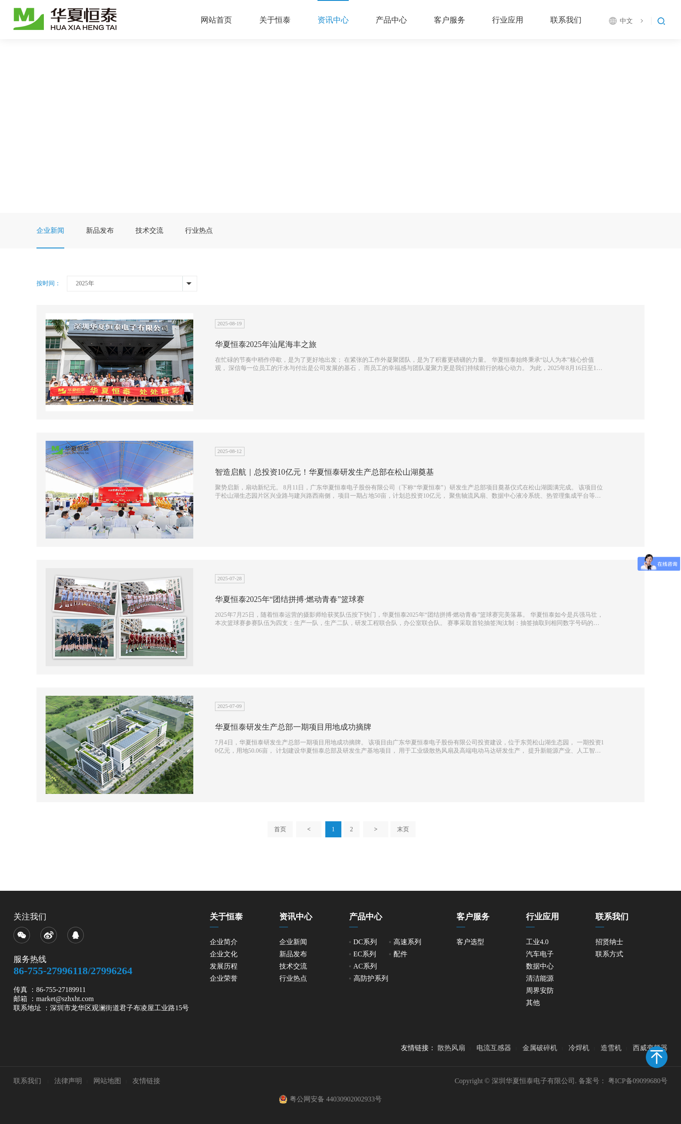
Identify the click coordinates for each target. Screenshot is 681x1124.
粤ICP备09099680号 (638, 1080)
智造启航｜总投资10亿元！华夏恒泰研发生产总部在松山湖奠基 (324, 472)
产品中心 (390, 20)
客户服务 (448, 20)
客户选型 (470, 941)
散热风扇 (451, 1047)
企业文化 (224, 954)
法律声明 (68, 1080)
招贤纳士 (609, 941)
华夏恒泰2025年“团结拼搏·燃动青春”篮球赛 (289, 599)
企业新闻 (50, 230)
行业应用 (507, 20)
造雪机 (611, 1047)
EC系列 (365, 954)
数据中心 (540, 966)
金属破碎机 (539, 1047)
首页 (280, 829)
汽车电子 (540, 954)
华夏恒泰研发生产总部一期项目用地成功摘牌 (293, 727)
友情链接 (146, 1080)
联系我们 (566, 20)
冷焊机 (579, 1047)
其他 (533, 1002)
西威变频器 (650, 1047)
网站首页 (215, 20)
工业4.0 (537, 941)
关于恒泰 (273, 20)
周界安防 (540, 990)
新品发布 (100, 230)
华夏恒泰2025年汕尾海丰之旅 (266, 344)
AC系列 (365, 966)
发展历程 (224, 966)
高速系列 (407, 941)
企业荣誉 (224, 978)
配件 (400, 954)
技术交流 (149, 230)
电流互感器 (493, 1047)
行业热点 (199, 230)
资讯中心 (331, 20)
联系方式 (609, 954)
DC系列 (365, 941)
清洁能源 (540, 978)
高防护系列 (371, 978)
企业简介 (224, 941)
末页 (403, 829)
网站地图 (107, 1080)
